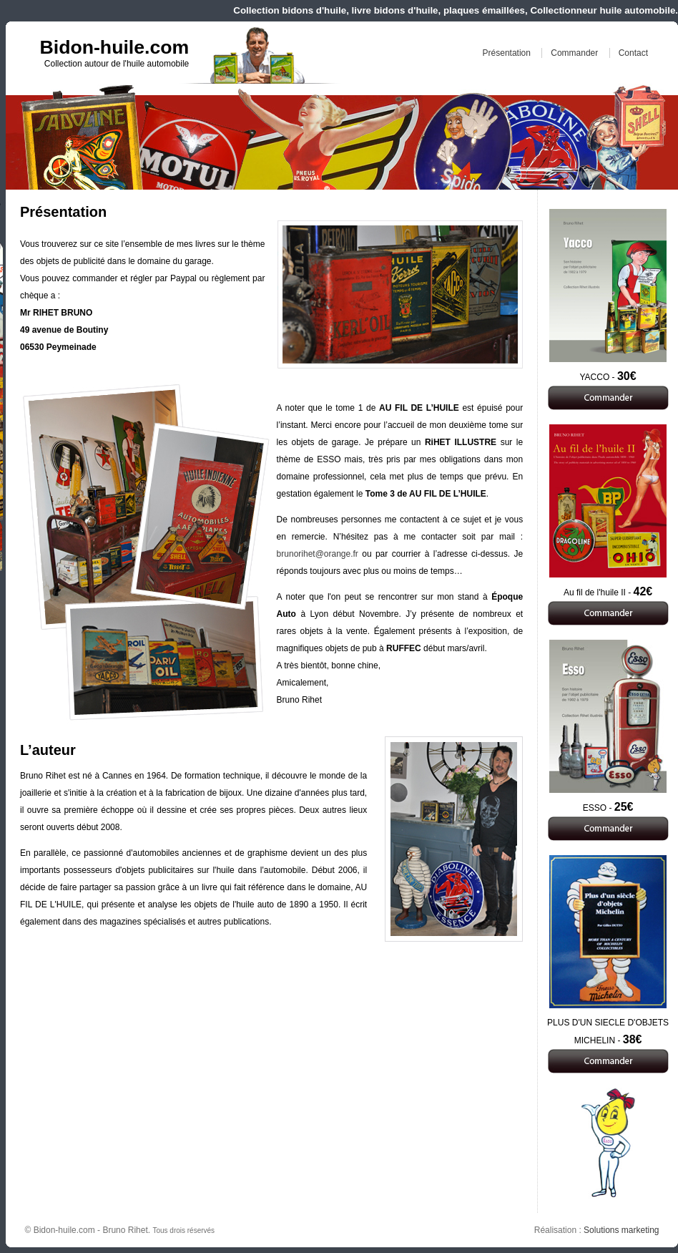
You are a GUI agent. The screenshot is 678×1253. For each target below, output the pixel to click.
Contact (633, 53)
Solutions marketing (621, 1230)
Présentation (507, 53)
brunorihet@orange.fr (317, 554)
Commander (574, 53)
